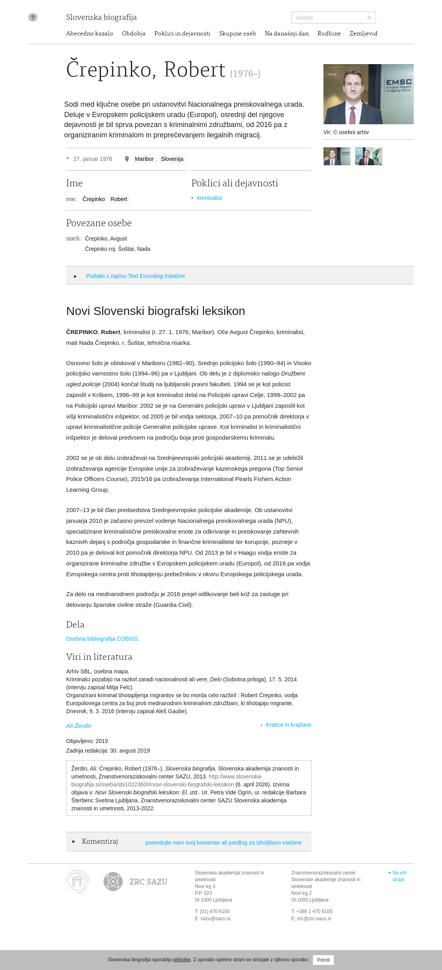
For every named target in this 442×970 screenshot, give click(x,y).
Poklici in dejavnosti (182, 34)
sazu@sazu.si (215, 918)
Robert (119, 199)
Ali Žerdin (78, 725)
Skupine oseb (237, 34)
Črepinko (94, 199)
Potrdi (323, 960)
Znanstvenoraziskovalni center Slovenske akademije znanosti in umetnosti (325, 879)
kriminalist (209, 198)
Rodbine (329, 34)
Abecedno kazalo (89, 34)
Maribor (144, 159)
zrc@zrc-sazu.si (314, 918)
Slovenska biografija (101, 18)
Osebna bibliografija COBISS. (102, 639)
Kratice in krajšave (289, 725)
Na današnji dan (287, 34)
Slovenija (172, 159)
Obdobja (134, 34)
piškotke (182, 959)
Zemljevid (364, 34)
